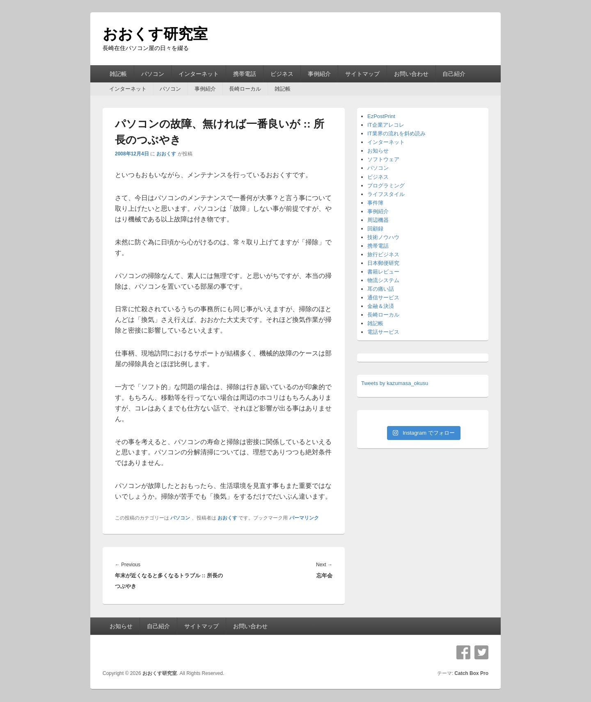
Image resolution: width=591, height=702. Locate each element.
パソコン (152, 74)
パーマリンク (304, 518)
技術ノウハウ (383, 237)
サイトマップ (362, 74)
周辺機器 (378, 220)
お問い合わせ (411, 74)
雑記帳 (118, 74)
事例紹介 (319, 74)
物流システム (383, 280)
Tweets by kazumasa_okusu (394, 383)
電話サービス (383, 332)
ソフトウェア (383, 159)
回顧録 (375, 229)
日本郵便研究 (383, 263)
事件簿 (375, 203)
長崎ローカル (245, 89)
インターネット (199, 74)
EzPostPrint (381, 116)
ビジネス (281, 74)
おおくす (166, 154)
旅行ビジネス (383, 254)
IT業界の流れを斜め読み (396, 133)
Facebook (463, 652)
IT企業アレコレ (385, 125)
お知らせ (378, 151)
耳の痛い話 (380, 289)
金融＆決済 (380, 306)
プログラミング (386, 185)
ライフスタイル (386, 194)
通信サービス (383, 297)
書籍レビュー (383, 272)
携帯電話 (244, 74)
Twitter (481, 652)
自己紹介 (453, 74)
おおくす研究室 (155, 33)
